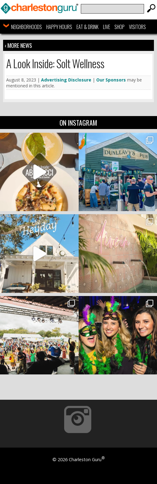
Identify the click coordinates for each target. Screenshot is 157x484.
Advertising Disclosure (66, 80)
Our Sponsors (111, 80)
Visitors (137, 27)
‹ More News (18, 45)
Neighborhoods (26, 27)
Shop (119, 27)
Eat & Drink (87, 27)
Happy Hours (59, 27)
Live (106, 27)
